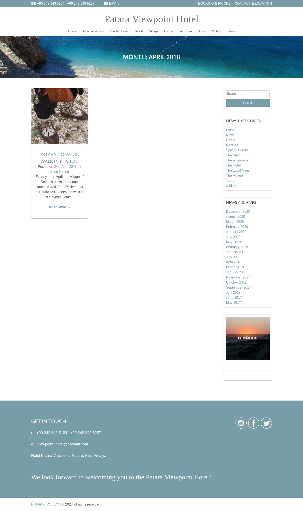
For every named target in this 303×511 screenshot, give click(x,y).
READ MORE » (59, 207)
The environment (238, 160)
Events (231, 130)
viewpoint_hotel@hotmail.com (63, 444)
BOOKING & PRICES (214, 3)
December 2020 (238, 211)
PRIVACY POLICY (45, 504)
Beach (139, 31)
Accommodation (92, 31)
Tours (201, 31)
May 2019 (233, 241)
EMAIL (114, 3)
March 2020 (235, 221)
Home (72, 31)
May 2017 (233, 302)
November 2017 (238, 277)
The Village (234, 175)
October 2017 (236, 282)
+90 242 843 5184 (50, 3)
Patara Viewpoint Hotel (151, 18)
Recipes (232, 145)
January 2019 (236, 252)
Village (153, 31)
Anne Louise (59, 171)
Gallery (216, 31)
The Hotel (233, 165)
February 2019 (237, 247)
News (231, 31)
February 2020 (237, 226)
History (169, 31)
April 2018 (233, 262)
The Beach (234, 155)
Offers (230, 140)
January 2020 (236, 231)
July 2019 (233, 236)
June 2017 (234, 297)
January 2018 (236, 272)
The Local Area (237, 170)
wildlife (231, 185)
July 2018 (233, 257)
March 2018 (235, 267)
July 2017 (233, 292)
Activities (186, 31)
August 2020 (235, 216)
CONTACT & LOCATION (253, 3)
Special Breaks (119, 31)
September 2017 (238, 287)
